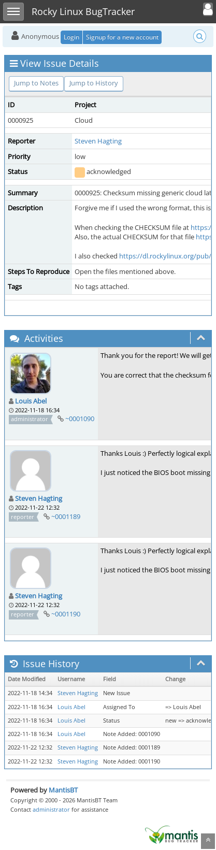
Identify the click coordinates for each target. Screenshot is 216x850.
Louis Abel (31, 401)
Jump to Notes (36, 83)
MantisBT (63, 790)
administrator (51, 809)
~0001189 (65, 516)
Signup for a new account (122, 37)
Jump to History (93, 83)
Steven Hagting (98, 141)
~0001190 (65, 613)
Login (71, 37)
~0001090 (79, 418)
